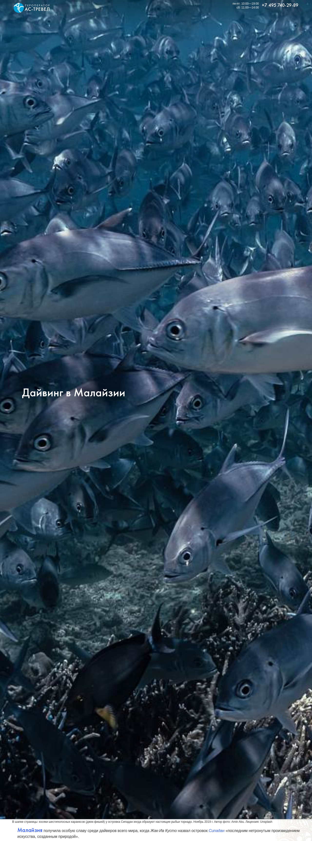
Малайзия (29, 830)
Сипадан (216, 831)
